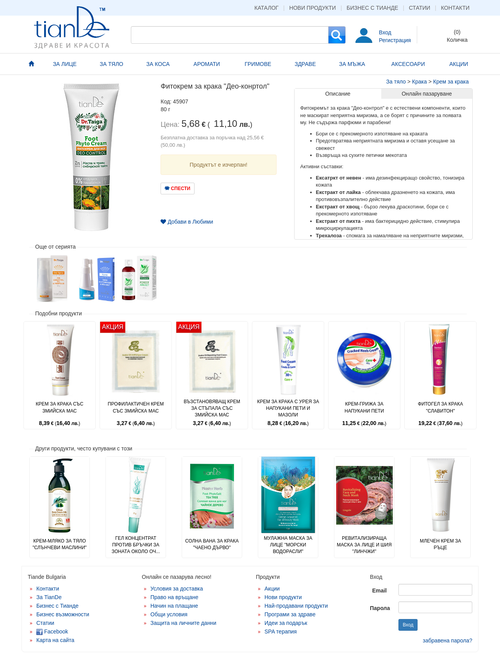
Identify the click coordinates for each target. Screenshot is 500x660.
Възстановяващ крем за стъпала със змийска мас (212, 408)
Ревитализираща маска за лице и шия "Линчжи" (364, 544)
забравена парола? (447, 640)
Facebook (52, 631)
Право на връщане (174, 597)
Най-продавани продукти (296, 606)
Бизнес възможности (62, 614)
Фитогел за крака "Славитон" (440, 407)
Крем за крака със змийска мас (60, 407)
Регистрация (395, 40)
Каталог (266, 8)
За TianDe (49, 597)
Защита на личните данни (183, 623)
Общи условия (169, 614)
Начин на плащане (174, 606)
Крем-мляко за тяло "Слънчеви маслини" (59, 544)
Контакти (455, 8)
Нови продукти (312, 8)
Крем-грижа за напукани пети (364, 407)
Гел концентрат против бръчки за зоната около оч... (136, 544)
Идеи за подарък (285, 623)
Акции (272, 588)
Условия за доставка (176, 588)
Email (379, 590)
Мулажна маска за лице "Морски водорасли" (288, 544)
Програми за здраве (290, 614)
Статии (419, 8)
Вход (385, 32)
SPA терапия (280, 631)
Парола (380, 608)
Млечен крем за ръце (440, 544)
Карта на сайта (55, 640)
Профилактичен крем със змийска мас (136, 407)
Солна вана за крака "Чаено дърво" (212, 544)
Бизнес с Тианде (372, 8)
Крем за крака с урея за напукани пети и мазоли (288, 408)
